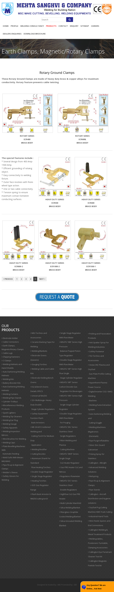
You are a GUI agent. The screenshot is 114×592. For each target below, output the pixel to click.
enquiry (74, 26)
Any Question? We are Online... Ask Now (96, 587)
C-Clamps (6, 360)
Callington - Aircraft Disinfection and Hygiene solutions (99, 498)
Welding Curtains (10, 394)
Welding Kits (8, 379)
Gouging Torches (38, 364)
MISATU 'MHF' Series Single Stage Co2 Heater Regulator (69, 458)
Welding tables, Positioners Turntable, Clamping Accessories (98, 543)
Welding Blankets (38, 351)
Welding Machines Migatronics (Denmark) (97, 431)
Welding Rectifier (38, 449)
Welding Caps (8, 442)
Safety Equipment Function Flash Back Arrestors (39, 418)
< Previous (8, 279)
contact (63, 26)
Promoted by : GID (69, 584)
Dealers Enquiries (12, 33)
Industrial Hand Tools (98, 516)
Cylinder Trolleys (10, 401)
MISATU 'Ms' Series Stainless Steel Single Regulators (68, 431)
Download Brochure (35, 33)
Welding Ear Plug (10, 420)
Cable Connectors (10, 342)
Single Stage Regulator (41, 476)
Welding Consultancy (32, 26)
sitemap (84, 26)
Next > (42, 279)
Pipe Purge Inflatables (98, 440)
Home (6, 26)
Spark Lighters (9, 412)
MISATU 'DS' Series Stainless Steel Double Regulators (68, 485)
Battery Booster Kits (11, 383)
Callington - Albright (97, 462)
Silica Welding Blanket (69, 507)
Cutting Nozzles (38, 454)
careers (95, 26)
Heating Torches (38, 480)
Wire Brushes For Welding (14, 438)
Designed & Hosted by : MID (49, 584)
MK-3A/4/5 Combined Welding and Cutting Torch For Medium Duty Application (42, 436)
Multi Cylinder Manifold (70, 503)
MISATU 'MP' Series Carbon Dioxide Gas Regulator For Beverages (70, 387)
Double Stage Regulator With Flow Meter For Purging (70, 418)
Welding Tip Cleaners (12, 416)
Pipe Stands (94, 489)
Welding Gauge (9, 424)
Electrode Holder (10, 338)
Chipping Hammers (11, 356)
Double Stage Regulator (41, 471)
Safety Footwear (96, 351)
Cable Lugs (7, 353)
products (51, 26)
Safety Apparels (9, 427)
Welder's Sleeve (10, 472)
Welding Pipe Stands (11, 397)
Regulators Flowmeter (69, 476)
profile (14, 26)
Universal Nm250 (38, 395)
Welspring (93, 476)
